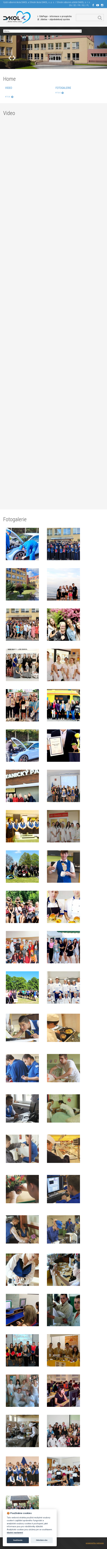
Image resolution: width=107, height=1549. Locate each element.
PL (88, 5)
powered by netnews (95, 1543)
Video (8, 88)
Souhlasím (17, 1540)
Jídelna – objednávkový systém (55, 19)
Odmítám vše (41, 1540)
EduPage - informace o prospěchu (55, 16)
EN (70, 5)
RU (83, 5)
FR (79, 5)
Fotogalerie (63, 88)
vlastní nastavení (15, 1532)
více (8, 97)
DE (75, 5)
